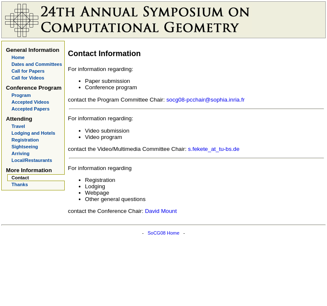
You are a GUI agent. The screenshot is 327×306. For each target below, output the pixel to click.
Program (21, 95)
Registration (25, 139)
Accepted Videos (30, 102)
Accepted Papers (30, 108)
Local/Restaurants (31, 160)
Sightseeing (24, 146)
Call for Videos (27, 77)
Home (18, 57)
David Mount (161, 211)
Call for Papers (28, 71)
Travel (18, 126)
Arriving (20, 153)
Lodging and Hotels (33, 133)
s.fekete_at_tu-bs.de (214, 149)
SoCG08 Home (164, 232)
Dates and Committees (36, 64)
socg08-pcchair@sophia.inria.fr (205, 99)
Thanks (19, 184)
